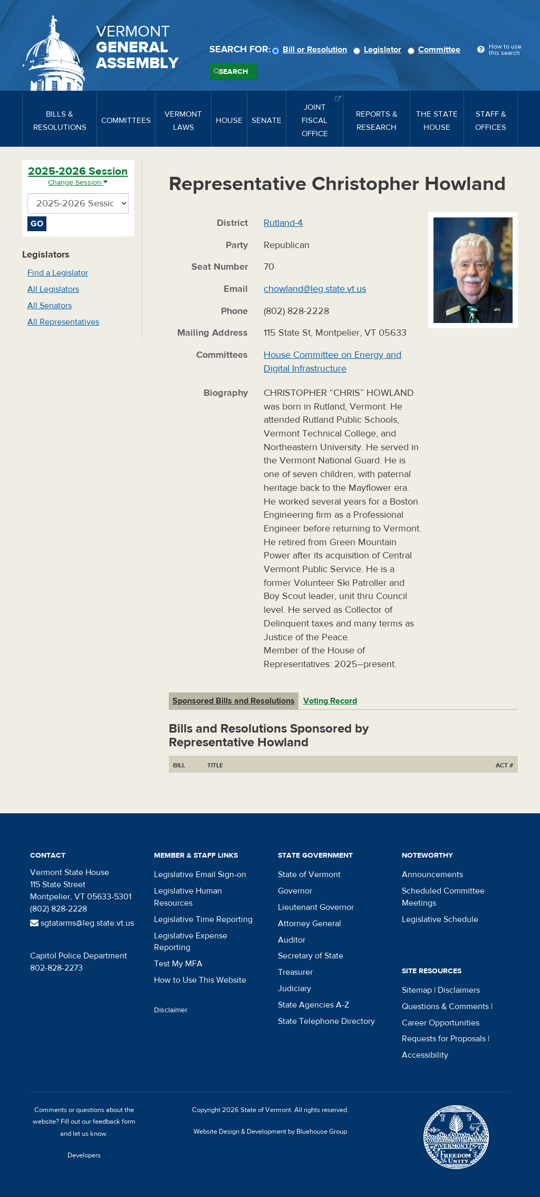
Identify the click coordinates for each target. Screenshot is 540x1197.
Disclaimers (459, 990)
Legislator (378, 49)
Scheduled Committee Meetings (443, 897)
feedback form (114, 1121)
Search (233, 72)
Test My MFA (178, 963)
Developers (84, 1155)
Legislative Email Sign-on (200, 874)
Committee (435, 49)
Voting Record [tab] (330, 701)
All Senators (49, 305)
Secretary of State (310, 956)
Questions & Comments (445, 1006)
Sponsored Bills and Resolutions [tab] (233, 701)
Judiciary (294, 988)
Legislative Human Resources (188, 897)
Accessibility (425, 1055)
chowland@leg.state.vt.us (315, 289)
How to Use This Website (200, 980)
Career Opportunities (440, 1023)
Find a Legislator (57, 273)
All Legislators (53, 289)
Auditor (291, 940)
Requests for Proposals (444, 1038)
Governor (295, 891)
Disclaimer (171, 1010)
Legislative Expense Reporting (190, 941)
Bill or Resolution (311, 49)
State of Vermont (309, 874)
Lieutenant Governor (316, 907)
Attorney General (309, 923)
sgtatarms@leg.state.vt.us (82, 923)
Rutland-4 (283, 223)
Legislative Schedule (440, 919)
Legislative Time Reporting (203, 919)
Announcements (432, 874)
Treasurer (295, 972)
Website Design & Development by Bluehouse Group (270, 1131)
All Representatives (63, 322)
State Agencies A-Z (313, 1005)
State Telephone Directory (326, 1021)
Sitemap (417, 990)
